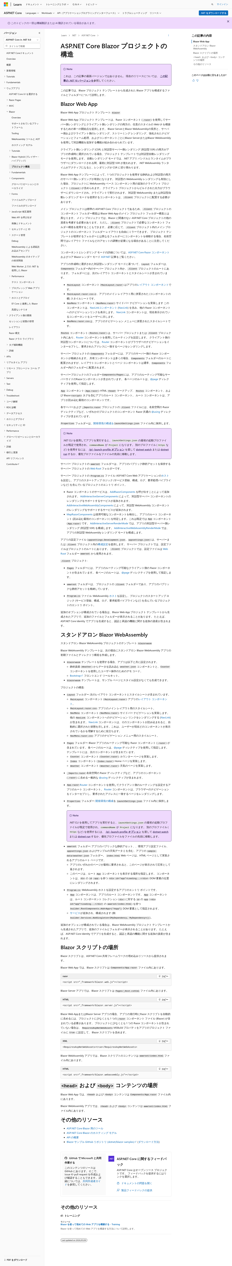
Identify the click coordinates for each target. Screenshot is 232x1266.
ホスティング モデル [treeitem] (22, 145)
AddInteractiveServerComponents (99, 496)
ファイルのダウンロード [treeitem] (24, 205)
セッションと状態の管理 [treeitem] (21, 321)
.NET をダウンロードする (213, 12)
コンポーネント (103, 307)
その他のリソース (202, 64)
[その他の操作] (168, 35)
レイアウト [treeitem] (14, 327)
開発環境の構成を (103, 423)
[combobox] (22, 39)
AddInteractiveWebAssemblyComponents (90, 505)
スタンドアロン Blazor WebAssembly (204, 47)
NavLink (123, 307)
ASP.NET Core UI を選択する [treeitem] (23, 94)
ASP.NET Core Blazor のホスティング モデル (92, 1132)
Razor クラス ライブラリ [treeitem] (21, 338)
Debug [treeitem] (15, 240)
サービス (75, 913)
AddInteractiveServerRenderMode (109, 523)
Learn (64, 35)
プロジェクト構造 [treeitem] (21, 166)
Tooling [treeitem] (15, 133)
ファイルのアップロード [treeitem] (24, 199)
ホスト (165, 475)
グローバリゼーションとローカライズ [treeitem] (25, 186)
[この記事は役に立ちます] (193, 80)
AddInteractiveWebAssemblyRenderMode (137, 528)
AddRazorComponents (122, 491)
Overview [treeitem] (11, 58)
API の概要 (73, 1137)
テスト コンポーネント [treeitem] (23, 282)
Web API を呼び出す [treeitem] (22, 217)
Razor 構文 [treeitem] (14, 333)
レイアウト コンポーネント (153, 284)
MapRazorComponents (79, 514)
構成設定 (103, 544)
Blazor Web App (201, 41)
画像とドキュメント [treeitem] (22, 223)
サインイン (222, 4)
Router (80, 337)
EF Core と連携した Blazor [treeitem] (25, 303)
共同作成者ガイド (83, 1182)
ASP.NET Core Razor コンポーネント (148, 252)
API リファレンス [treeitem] (15, 458)
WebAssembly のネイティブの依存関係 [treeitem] (25, 258)
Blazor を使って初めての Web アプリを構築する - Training (90, 1224)
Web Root (95, 468)
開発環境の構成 (104, 801)
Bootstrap (75, 675)
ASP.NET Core (88, 35)
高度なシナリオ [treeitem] (19, 309)
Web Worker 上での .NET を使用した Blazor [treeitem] (25, 268)
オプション (106, 449)
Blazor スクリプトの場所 (205, 52)
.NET (74, 35)
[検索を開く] (212, 4)
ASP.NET (106, 256)
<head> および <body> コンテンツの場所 (209, 58)
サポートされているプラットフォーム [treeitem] (25, 125)
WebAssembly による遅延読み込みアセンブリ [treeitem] (25, 248)
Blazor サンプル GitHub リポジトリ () (100, 1141)
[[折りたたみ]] (39, 33)
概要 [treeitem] (8, 64)
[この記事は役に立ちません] (197, 80)
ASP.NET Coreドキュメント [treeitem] (20, 53)
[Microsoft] (6, 4)
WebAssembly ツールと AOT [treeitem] (26, 139)
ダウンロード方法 (148, 1141)
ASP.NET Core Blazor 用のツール (85, 1128)
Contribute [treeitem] (11, 464)
